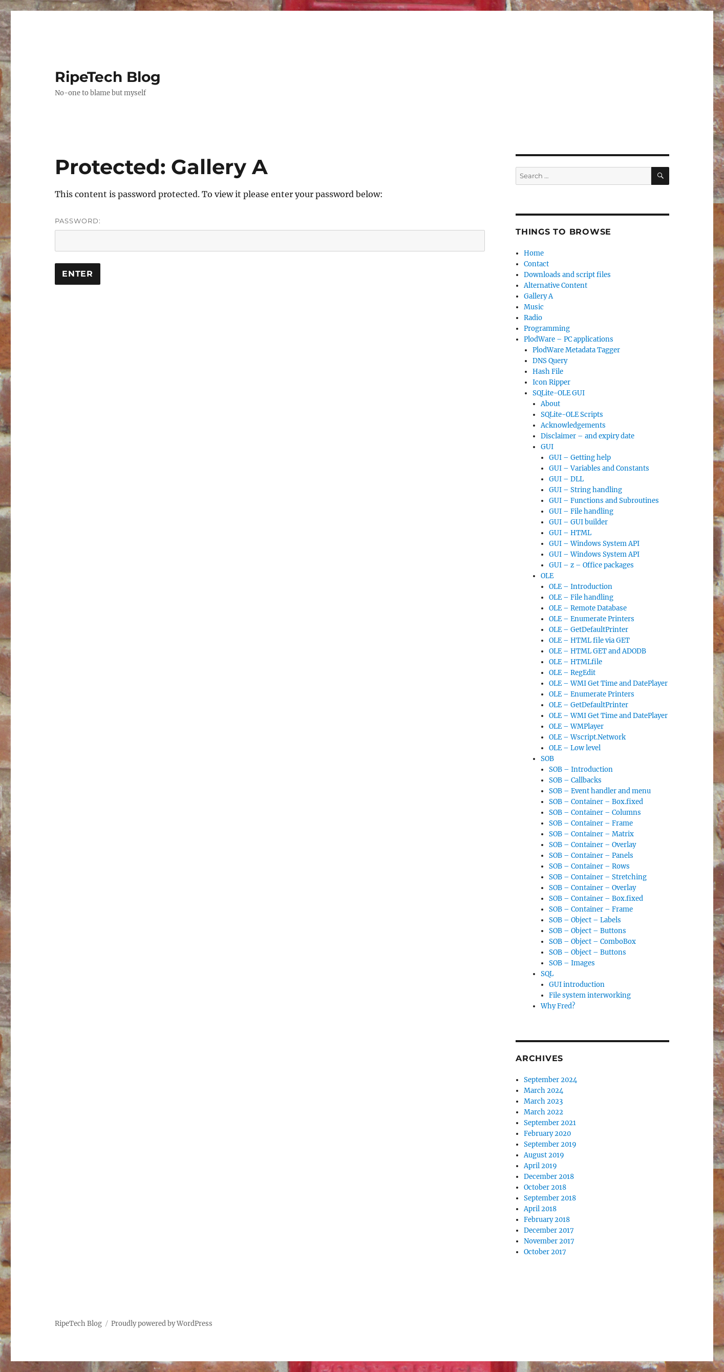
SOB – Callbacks (575, 780)
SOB (547, 758)
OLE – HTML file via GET (589, 640)
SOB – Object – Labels (585, 920)
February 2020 (547, 1133)
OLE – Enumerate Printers (591, 619)
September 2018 (550, 1198)
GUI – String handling (585, 490)
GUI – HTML (570, 533)
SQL (547, 973)
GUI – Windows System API (594, 543)
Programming (547, 328)
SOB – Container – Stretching (598, 877)
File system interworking (590, 995)
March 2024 (543, 1090)
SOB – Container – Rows (589, 866)
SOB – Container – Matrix (591, 834)
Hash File (548, 371)
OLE (547, 576)
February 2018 (547, 1219)
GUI (547, 446)
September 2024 (550, 1079)
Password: (270, 234)
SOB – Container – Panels (591, 855)
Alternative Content (555, 285)
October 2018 (545, 1187)
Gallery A (538, 296)
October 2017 (545, 1252)
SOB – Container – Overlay (592, 844)
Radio (533, 317)
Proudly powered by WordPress (161, 1323)
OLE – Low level (575, 748)
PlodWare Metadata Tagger (576, 350)
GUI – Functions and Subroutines (604, 500)
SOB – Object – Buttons (587, 930)
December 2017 (549, 1230)
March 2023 (543, 1101)
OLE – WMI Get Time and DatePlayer (608, 683)
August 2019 (544, 1155)
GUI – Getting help (580, 457)
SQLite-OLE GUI (559, 393)
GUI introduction (577, 984)
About (550, 403)
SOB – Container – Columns (595, 812)
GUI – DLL (566, 479)
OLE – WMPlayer (576, 726)
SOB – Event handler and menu (600, 791)
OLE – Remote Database (588, 608)
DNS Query (550, 360)
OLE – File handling (581, 597)
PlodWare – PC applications (568, 339)
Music (534, 307)
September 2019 (550, 1144)
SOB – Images (572, 963)
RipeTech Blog (108, 77)
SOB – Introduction (581, 769)
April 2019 (540, 1166)
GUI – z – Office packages (591, 565)
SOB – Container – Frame (591, 823)
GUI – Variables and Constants (599, 468)
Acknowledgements (573, 425)
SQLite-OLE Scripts (572, 414)
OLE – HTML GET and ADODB (597, 651)
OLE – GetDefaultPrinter (588, 629)
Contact (536, 264)
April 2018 (540, 1209)
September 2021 (550, 1122)
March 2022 (543, 1112)
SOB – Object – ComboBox (592, 941)
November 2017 (549, 1241)
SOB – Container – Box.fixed (596, 801)
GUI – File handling (581, 511)
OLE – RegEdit (572, 672)
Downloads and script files (567, 274)
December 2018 (549, 1176)
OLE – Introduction (580, 586)
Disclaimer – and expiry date (587, 436)
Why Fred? (558, 1006)
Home (534, 253)
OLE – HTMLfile (575, 662)
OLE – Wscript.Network (587, 737)
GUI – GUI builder (578, 522)
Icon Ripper (551, 382)
